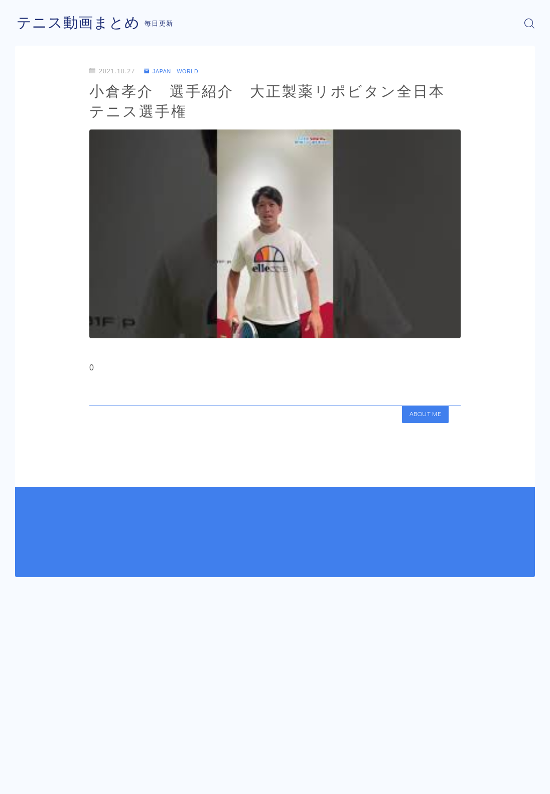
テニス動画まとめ (80, 23)
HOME (26, 751)
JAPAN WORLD (175, 71)
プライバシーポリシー (100, 781)
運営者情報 (31, 781)
